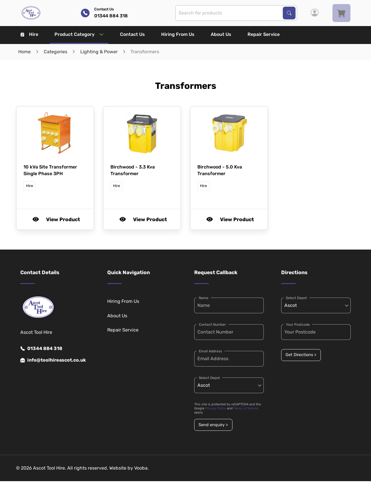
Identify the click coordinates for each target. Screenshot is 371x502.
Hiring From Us (177, 34)
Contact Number (212, 325)
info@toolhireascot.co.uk (53, 360)
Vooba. (141, 468)
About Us (221, 34)
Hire (29, 34)
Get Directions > (300, 354)
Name (203, 298)
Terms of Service (246, 408)
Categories (55, 51)
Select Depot (209, 378)
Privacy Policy (215, 408)
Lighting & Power (99, 51)
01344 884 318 (41, 348)
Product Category (79, 34)
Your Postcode (298, 325)
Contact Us (132, 34)
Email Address (210, 351)
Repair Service (264, 34)
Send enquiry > (213, 424)
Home (24, 51)
